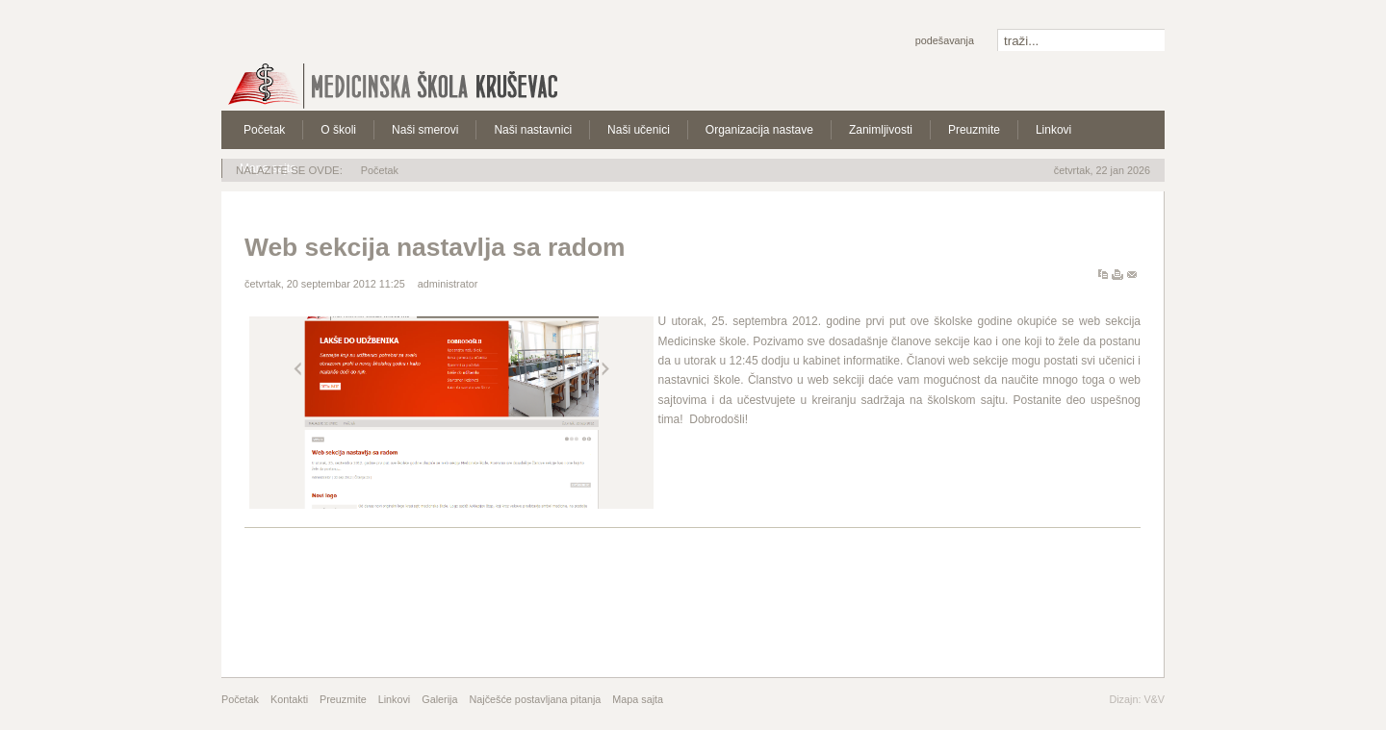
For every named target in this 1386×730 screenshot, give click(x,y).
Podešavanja (944, 40)
